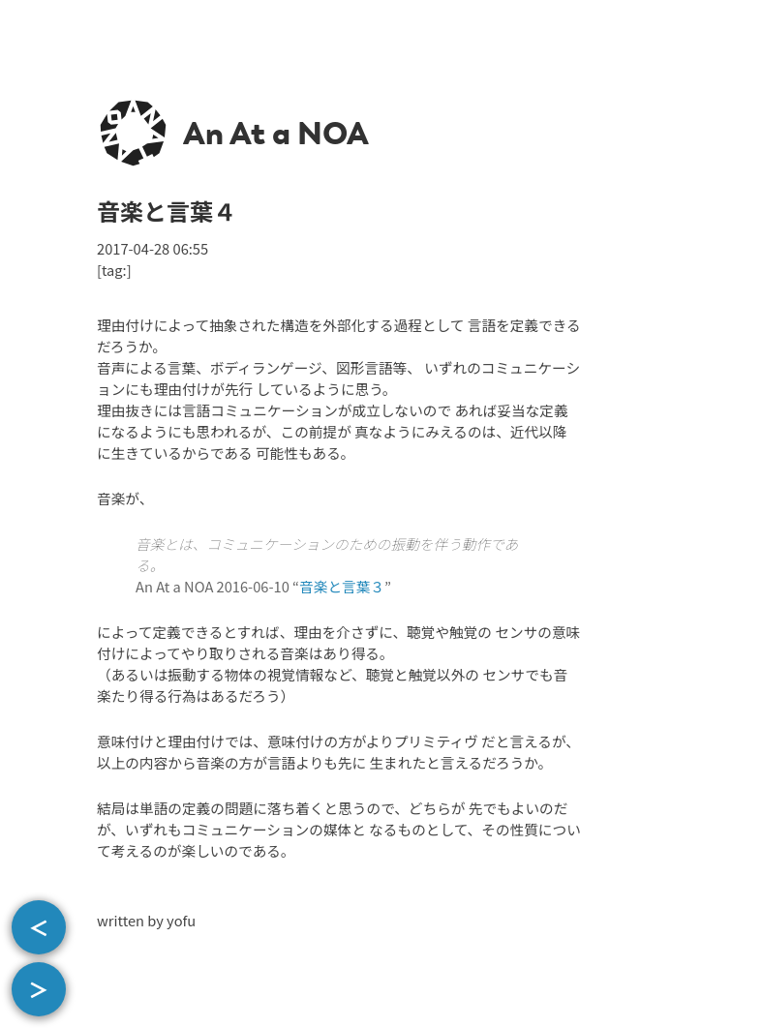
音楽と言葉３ (341, 586)
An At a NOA (276, 133)
